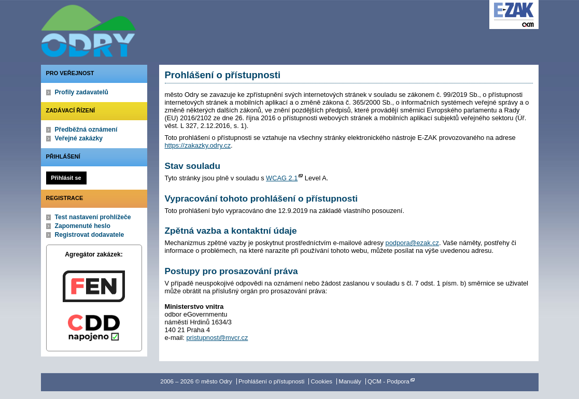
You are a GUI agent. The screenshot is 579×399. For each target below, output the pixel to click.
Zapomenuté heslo (82, 226)
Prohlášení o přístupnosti (271, 381)
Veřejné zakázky (79, 138)
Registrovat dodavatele (89, 234)
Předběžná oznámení (86, 129)
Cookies (322, 381)
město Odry (144, 28)
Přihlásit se (66, 178)
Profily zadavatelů (81, 92)
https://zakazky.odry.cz (198, 145)
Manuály (349, 381)
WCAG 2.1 (282, 178)
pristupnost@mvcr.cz (217, 337)
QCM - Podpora (388, 381)
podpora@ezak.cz (412, 243)
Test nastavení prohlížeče (93, 217)
